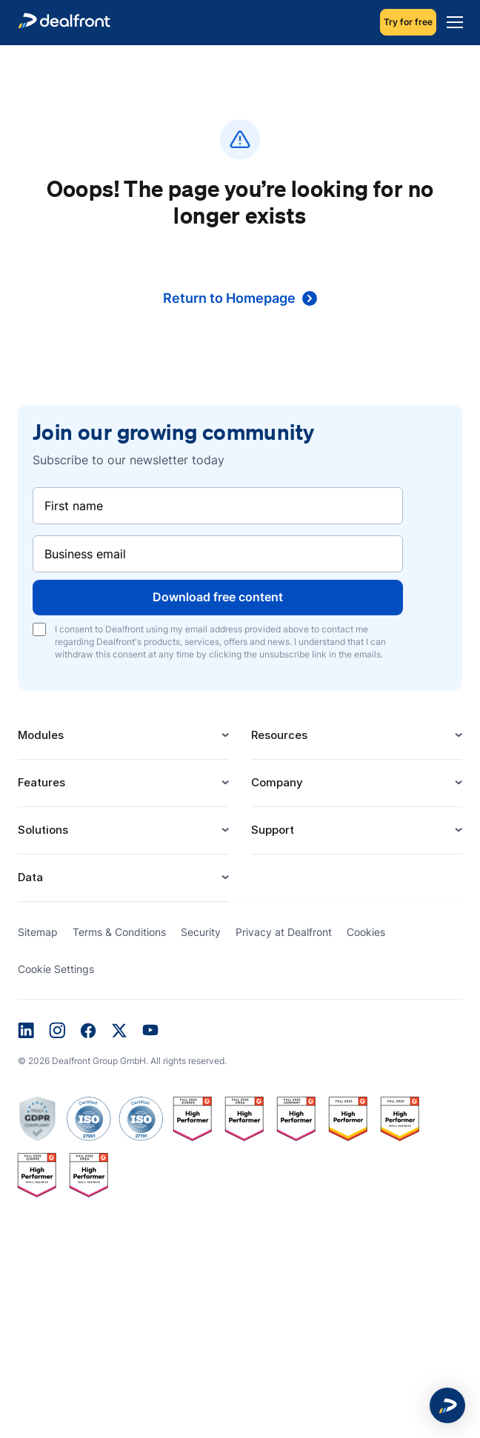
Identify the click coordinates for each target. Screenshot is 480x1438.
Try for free (408, 21)
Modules (123, 735)
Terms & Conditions (119, 932)
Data (123, 877)
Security (201, 932)
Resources (356, 735)
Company (356, 782)
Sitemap (38, 932)
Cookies (366, 932)
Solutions (123, 830)
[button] (447, 1405)
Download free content (218, 596)
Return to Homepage (240, 298)
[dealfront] (64, 23)
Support (356, 830)
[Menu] (451, 22)
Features (123, 782)
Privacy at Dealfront (284, 932)
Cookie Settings (56, 969)
